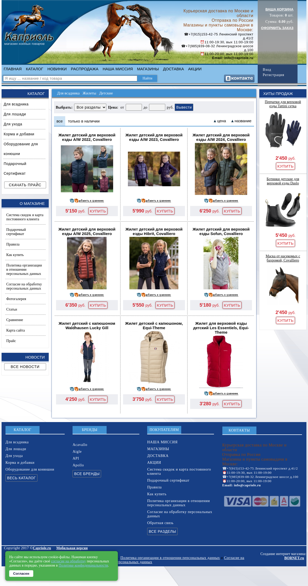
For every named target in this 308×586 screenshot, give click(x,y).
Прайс (11, 341)
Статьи (11, 309)
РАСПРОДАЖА (84, 69)
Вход (267, 70)
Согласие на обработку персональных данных (24, 286)
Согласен (21, 574)
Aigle (77, 452)
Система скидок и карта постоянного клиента (24, 217)
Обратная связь (160, 523)
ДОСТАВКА (173, 69)
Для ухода (13, 124)
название (243, 121)
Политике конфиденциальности (83, 565)
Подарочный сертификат (16, 232)
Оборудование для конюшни (21, 149)
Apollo (78, 465)
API (76, 458)
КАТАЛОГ (34, 69)
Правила (13, 244)
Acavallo (80, 445)
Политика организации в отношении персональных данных (24, 269)
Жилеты (89, 93)
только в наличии (84, 121)
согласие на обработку (68, 561)
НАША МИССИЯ (118, 69)
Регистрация (273, 75)
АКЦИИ (194, 69)
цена (221, 121)
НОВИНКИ (57, 69)
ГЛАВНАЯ (13, 69)
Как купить (15, 255)
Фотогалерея (16, 299)
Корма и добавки (19, 134)
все (60, 121)
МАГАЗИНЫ (148, 69)
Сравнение (14, 320)
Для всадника (16, 104)
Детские (106, 93)
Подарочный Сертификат (15, 168)
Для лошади (15, 114)
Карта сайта (15, 330)
